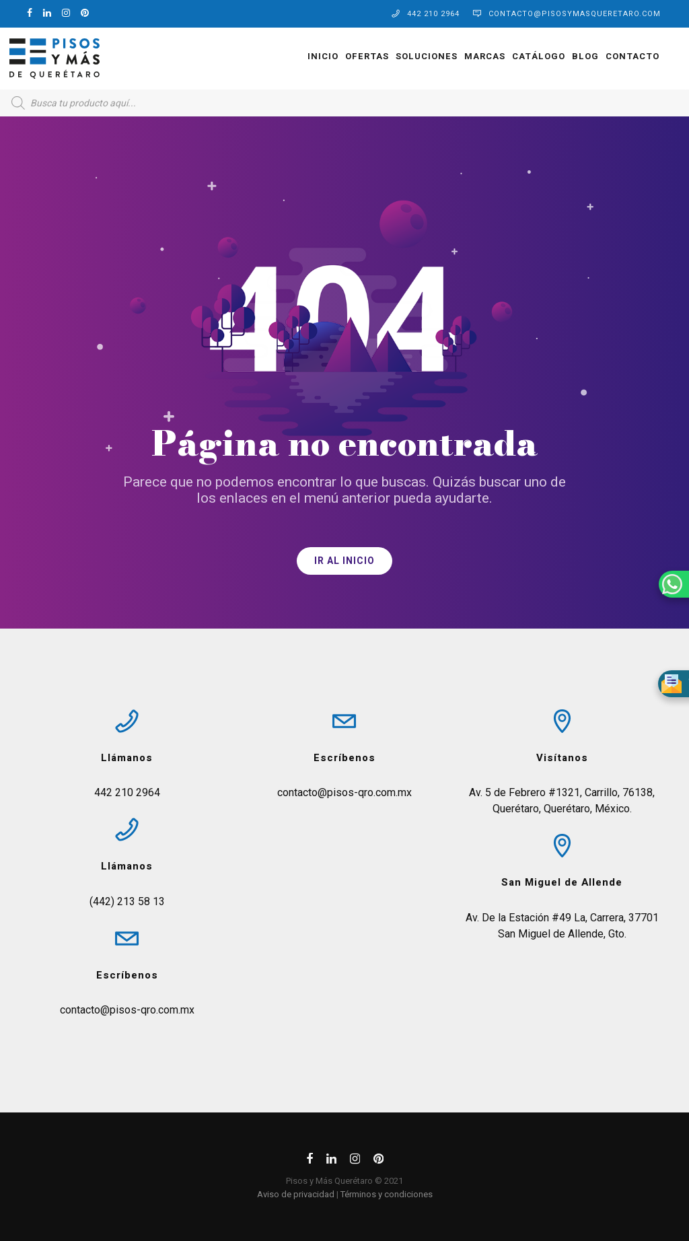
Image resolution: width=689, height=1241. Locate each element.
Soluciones (408, 56)
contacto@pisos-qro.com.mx (127, 1009)
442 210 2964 (433, 13)
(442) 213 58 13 (127, 901)
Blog (566, 56)
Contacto (614, 56)
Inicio (304, 56)
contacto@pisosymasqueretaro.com (574, 13)
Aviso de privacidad (295, 1194)
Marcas (465, 56)
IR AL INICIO (344, 561)
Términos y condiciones (386, 1194)
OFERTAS (348, 56)
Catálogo (519, 56)
